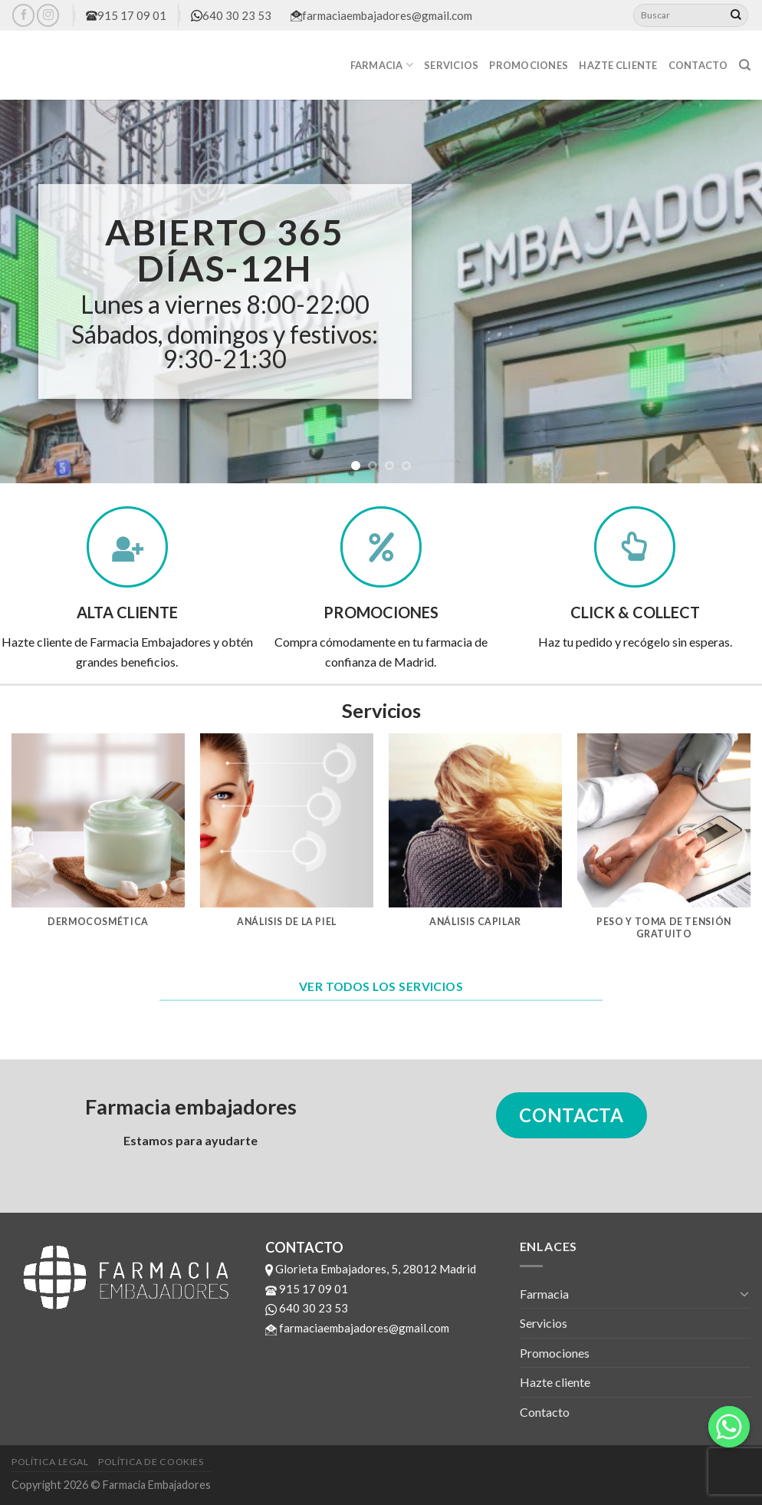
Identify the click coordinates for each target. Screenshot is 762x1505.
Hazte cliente (618, 65)
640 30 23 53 (231, 15)
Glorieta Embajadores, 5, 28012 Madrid (370, 1269)
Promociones (528, 65)
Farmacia (382, 65)
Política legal (50, 1461)
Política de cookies (151, 1461)
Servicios (451, 65)
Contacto (698, 65)
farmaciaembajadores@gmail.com (381, 15)
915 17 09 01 (126, 15)
